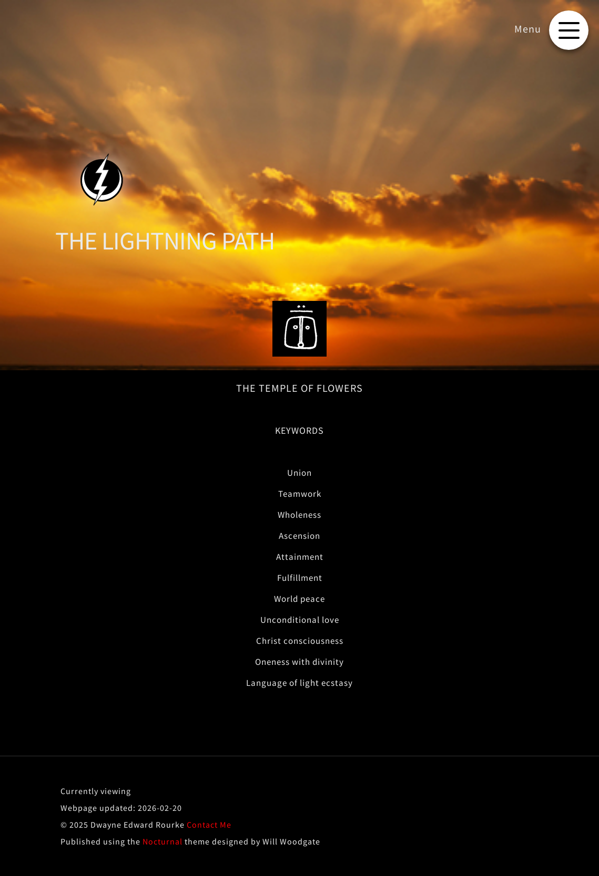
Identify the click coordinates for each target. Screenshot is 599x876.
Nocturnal (162, 841)
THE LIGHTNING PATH (165, 240)
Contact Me (209, 824)
